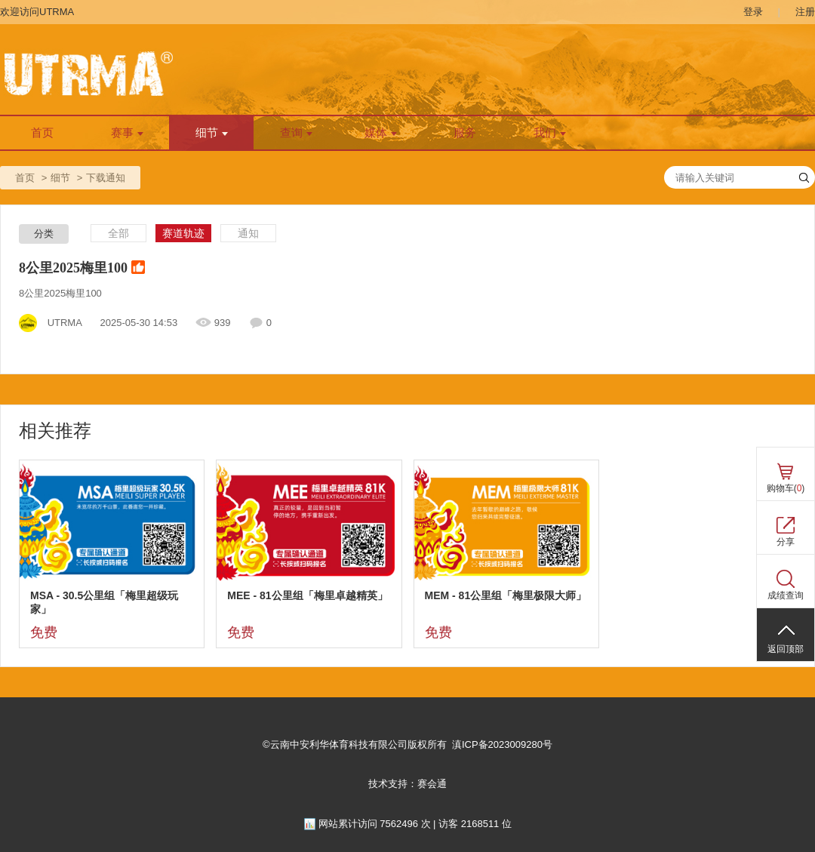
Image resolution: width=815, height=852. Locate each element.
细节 (211, 133)
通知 (248, 233)
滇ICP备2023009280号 (502, 744)
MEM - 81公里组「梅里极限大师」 (506, 595)
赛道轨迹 (183, 233)
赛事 (127, 133)
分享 (786, 542)
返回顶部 (785, 649)
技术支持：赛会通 (407, 783)
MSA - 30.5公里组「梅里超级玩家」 (104, 602)
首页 (42, 133)
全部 (118, 233)
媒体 (380, 133)
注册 (805, 11)
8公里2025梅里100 (82, 268)
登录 (753, 11)
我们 (550, 133)
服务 (465, 133)
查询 (296, 133)
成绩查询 (785, 595)
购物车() (786, 488)
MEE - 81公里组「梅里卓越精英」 (307, 595)
